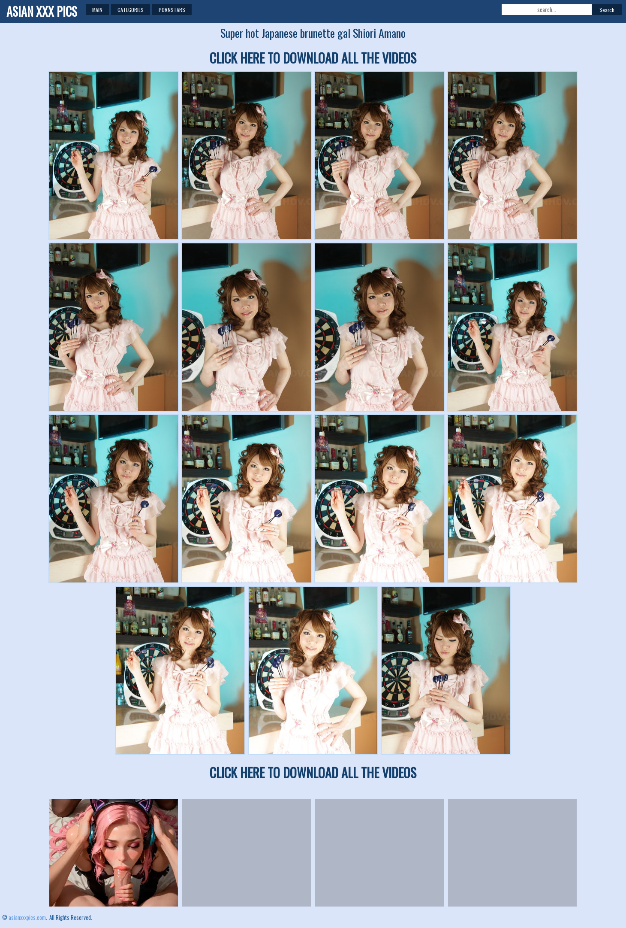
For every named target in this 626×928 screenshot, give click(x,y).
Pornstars (172, 9)
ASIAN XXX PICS (41, 11)
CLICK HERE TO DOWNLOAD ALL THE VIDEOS (313, 57)
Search (606, 9)
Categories (130, 9)
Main (97, 9)
